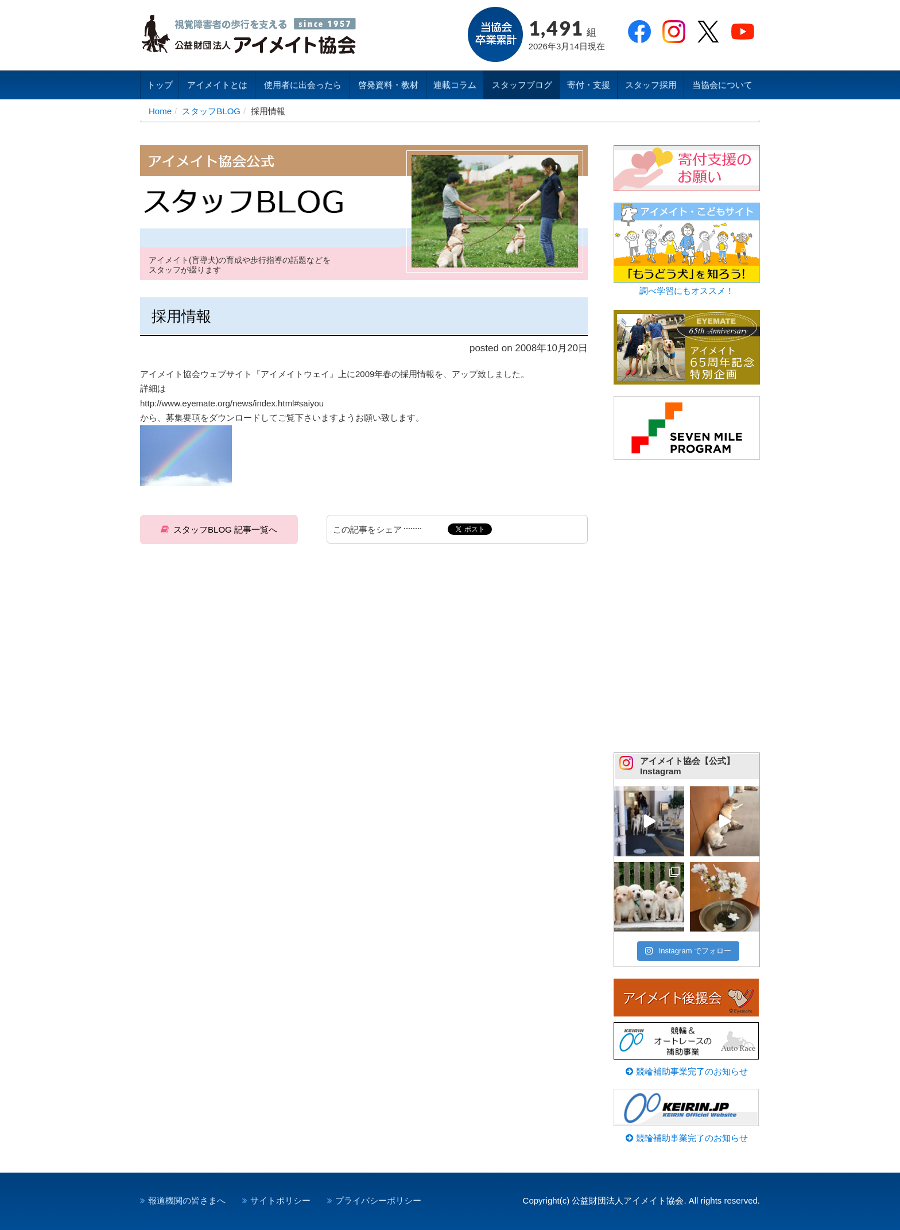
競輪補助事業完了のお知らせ (686, 1071)
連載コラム (454, 85)
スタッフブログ (522, 85)
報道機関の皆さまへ (187, 1200)
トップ (160, 85)
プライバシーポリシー (378, 1200)
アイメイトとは (217, 85)
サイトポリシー (280, 1200)
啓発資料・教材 (388, 85)
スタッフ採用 (651, 85)
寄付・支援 (588, 85)
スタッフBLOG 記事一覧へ (225, 529)
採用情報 (181, 316)
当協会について (722, 85)
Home (160, 111)
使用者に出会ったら (303, 85)
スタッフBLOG (211, 111)
